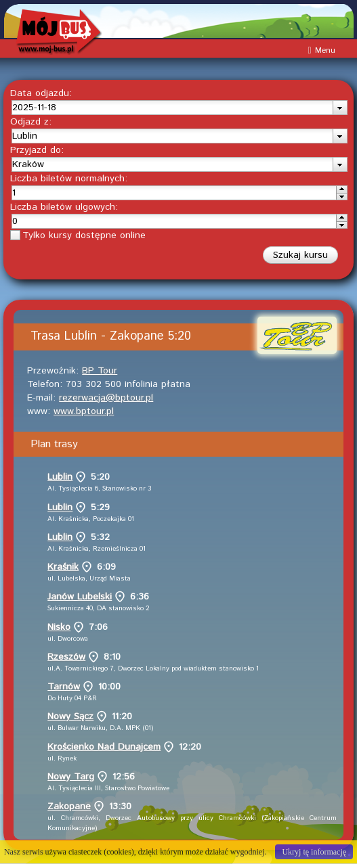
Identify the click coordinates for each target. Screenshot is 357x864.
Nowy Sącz (70, 716)
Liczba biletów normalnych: (68, 178)
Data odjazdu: (41, 93)
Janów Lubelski (79, 597)
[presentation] (339, 107)
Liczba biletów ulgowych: (64, 207)
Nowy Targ (70, 776)
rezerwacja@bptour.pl (106, 398)
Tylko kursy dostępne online (84, 235)
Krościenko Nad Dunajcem (104, 747)
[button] (300, 255)
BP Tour (99, 371)
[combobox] (180, 107)
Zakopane (69, 806)
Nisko (58, 627)
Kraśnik (63, 567)
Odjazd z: (30, 122)
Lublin (59, 477)
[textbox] (172, 107)
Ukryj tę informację (314, 852)
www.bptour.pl (84, 411)
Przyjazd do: (37, 150)
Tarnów (63, 687)
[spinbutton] (174, 193)
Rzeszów (66, 657)
